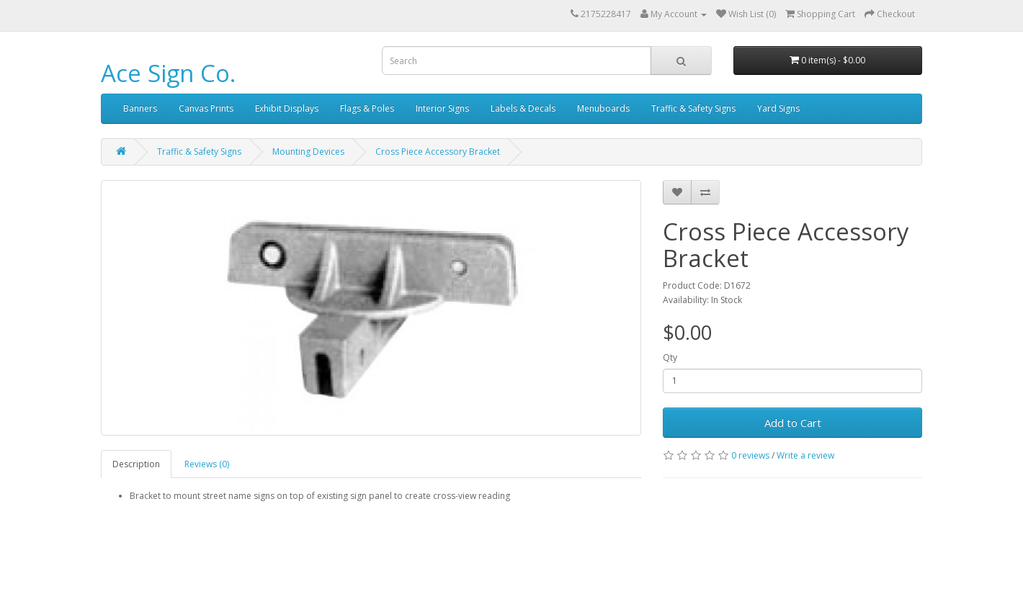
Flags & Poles (367, 108)
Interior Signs (442, 108)
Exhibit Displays (286, 108)
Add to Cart (792, 422)
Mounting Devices (308, 151)
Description (136, 464)
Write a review (805, 455)
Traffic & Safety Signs (693, 108)
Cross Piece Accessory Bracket (437, 151)
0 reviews (750, 455)
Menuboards (603, 108)
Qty (670, 357)
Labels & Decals (523, 108)
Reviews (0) (206, 464)
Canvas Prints (206, 108)
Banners (140, 108)
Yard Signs (778, 108)
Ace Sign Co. (168, 73)
